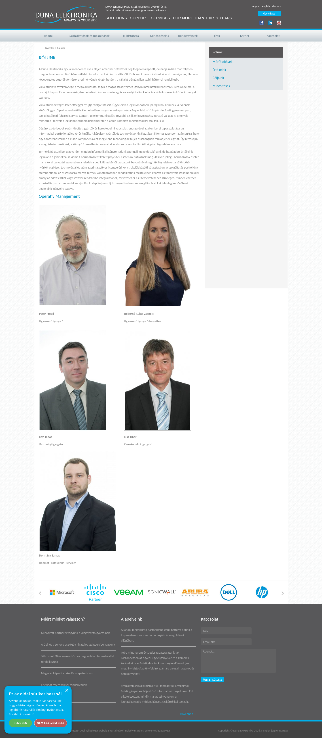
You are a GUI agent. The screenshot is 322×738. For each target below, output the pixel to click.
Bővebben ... (188, 714)
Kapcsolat (273, 36)
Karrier (244, 36)
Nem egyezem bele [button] (50, 723)
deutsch (276, 6)
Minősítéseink (159, 36)
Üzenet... (238, 661)
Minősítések (221, 86)
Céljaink (218, 78)
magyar (256, 6)
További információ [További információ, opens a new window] (21, 714)
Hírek (216, 36)
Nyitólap (50, 48)
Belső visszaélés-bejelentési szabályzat (147, 730)
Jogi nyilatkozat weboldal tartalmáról (101, 730)
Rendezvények (188, 36)
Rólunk (48, 36)
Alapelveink (131, 619)
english (266, 6)
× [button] (66, 690)
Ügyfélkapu (269, 13)
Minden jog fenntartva (274, 730)
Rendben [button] (20, 723)
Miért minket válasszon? (63, 619)
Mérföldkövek (222, 62)
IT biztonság (131, 36)
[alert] (38, 710)
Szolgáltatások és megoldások (90, 36)
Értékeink (219, 70)
